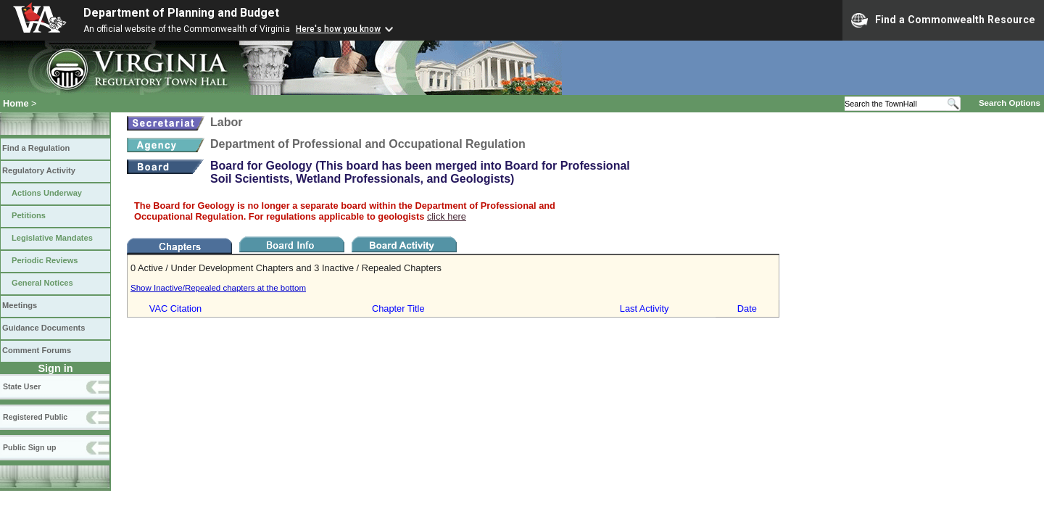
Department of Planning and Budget (181, 13)
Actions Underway (47, 192)
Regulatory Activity (38, 170)
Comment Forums (36, 350)
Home (16, 103)
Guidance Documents (43, 327)
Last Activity (644, 308)
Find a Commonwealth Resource (943, 20)
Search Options (1009, 103)
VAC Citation (175, 308)
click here (446, 216)
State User (22, 386)
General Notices (42, 282)
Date (747, 308)
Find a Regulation (36, 148)
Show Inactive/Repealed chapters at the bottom (218, 287)
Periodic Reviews (45, 260)
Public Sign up (29, 447)
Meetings (19, 305)
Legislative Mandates (52, 237)
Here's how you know (338, 29)
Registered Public (35, 417)
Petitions (29, 215)
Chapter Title (398, 308)
